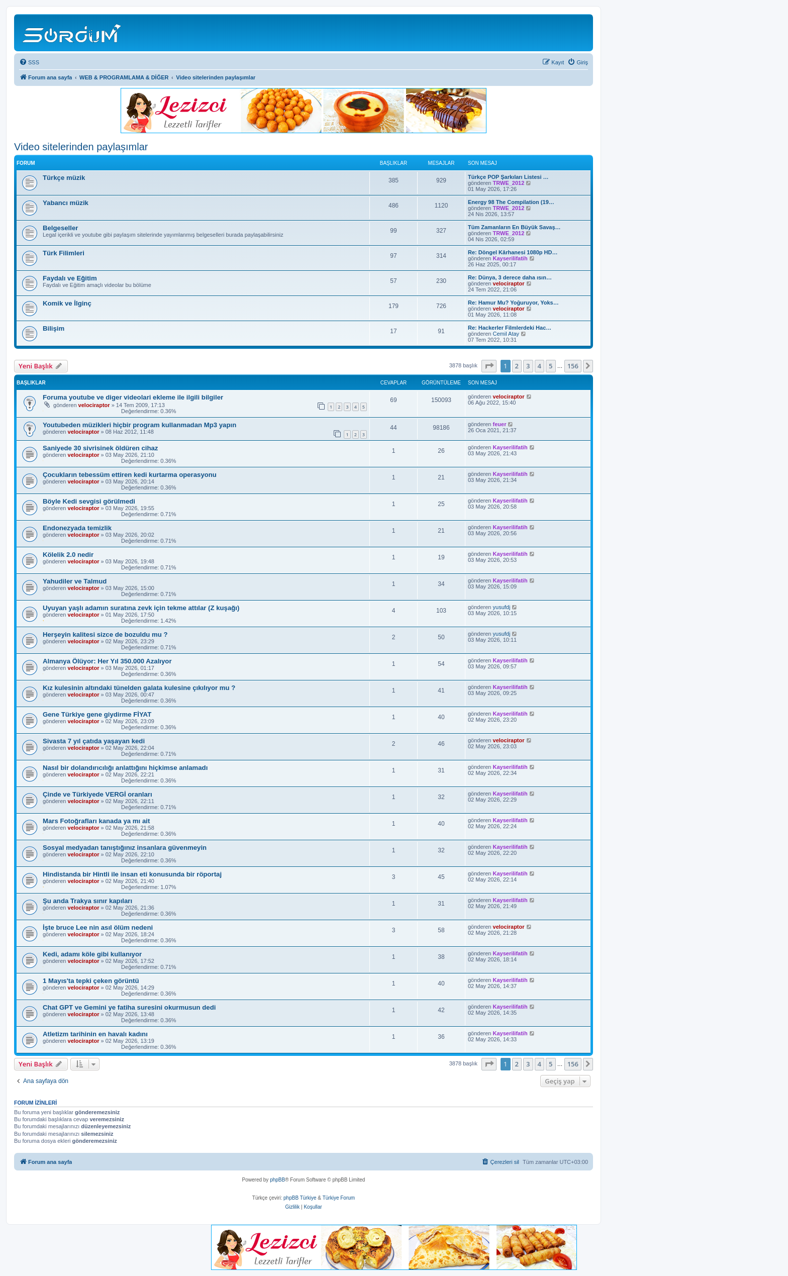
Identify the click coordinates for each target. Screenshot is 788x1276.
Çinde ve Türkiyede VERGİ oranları (97, 794)
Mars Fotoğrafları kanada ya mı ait (96, 821)
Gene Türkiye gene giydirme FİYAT (97, 714)
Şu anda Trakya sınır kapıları (87, 901)
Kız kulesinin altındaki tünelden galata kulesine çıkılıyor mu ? (139, 688)
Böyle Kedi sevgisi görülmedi (89, 501)
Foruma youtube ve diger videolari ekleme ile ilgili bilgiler (133, 397)
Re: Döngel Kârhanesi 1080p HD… (513, 252)
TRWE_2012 (509, 183)
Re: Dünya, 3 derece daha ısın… (510, 277)
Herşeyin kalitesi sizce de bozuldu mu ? (105, 634)
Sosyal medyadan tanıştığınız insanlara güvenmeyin (125, 847)
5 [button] (550, 365)
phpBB (277, 1180)
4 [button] (539, 365)
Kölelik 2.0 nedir (68, 554)
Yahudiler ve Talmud (75, 581)
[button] (489, 366)
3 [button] (528, 365)
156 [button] (572, 365)
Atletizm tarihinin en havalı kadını (95, 1034)
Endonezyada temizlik (77, 528)
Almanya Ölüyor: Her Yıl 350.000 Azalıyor (107, 661)
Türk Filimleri (63, 253)
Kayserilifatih (510, 258)
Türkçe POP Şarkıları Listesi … (508, 177)
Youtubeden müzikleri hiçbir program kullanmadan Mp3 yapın (139, 425)
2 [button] (517, 365)
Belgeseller (60, 228)
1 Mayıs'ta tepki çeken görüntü (91, 981)
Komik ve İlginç (67, 303)
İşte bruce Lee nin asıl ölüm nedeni (98, 927)
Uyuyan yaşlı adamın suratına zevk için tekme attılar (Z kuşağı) (141, 608)
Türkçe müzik (64, 177)
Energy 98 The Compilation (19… (511, 202)
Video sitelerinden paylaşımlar (81, 146)
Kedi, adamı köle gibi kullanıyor (92, 954)
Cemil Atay (506, 334)
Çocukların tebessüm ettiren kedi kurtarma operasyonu (130, 474)
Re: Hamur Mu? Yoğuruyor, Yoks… (513, 303)
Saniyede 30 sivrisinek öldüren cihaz (100, 448)
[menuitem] (29, 62)
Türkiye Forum (339, 1198)
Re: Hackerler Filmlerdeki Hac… (509, 328)
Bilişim (53, 328)
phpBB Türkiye (299, 1198)
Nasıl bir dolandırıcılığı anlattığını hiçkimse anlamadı (125, 767)
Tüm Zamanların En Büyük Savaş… (514, 227)
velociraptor (509, 283)
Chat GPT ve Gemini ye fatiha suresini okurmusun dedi (129, 1007)
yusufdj (502, 607)
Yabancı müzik (65, 203)
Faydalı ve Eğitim (70, 278)
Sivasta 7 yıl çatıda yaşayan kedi (94, 741)
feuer (500, 424)
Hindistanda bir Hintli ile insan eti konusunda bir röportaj (132, 874)
